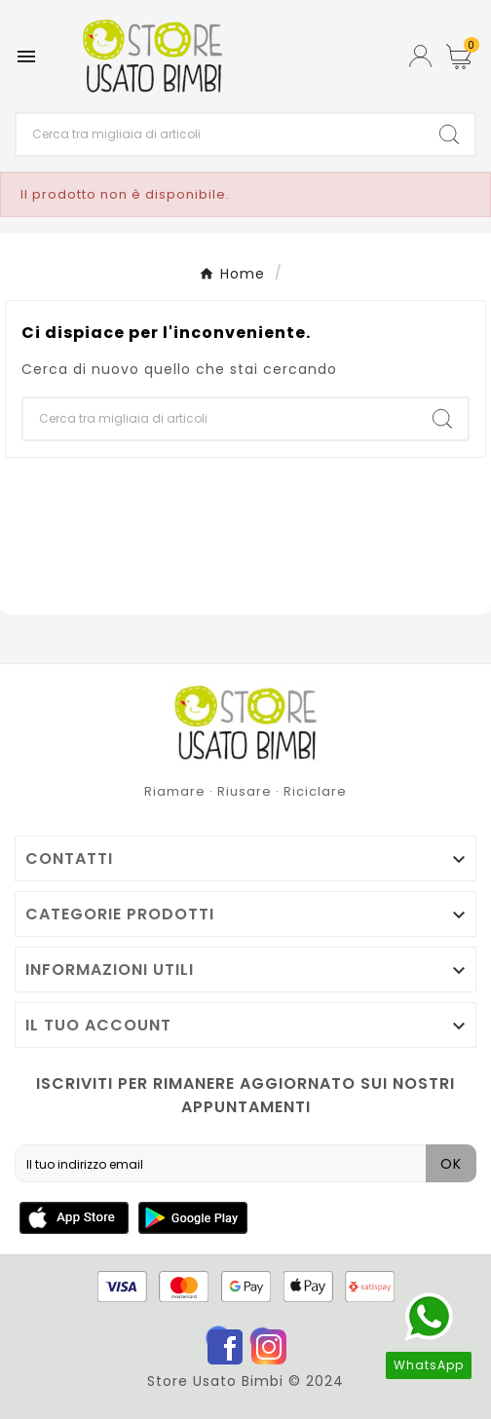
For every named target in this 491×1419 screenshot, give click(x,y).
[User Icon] (420, 56)
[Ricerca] (220, 134)
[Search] (449, 134)
